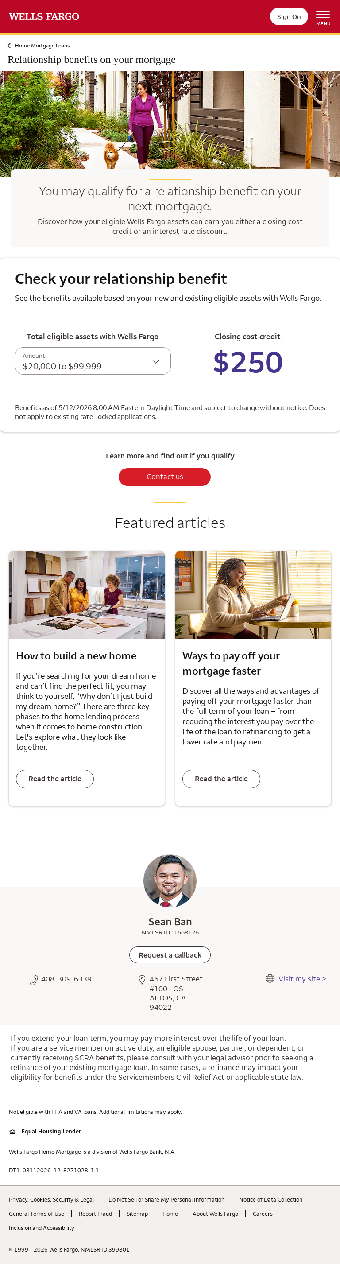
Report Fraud (95, 1213)
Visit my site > (302, 979)
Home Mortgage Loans (42, 45)
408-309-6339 (66, 979)
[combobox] (93, 361)
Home (170, 1213)
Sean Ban (170, 921)
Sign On (289, 16)
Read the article (54, 778)
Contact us (165, 476)
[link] (170, 954)
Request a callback (170, 955)
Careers (263, 1213)
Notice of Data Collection (270, 1199)
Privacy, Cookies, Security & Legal (51, 1199)
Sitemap (137, 1213)
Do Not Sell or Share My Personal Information (166, 1199)
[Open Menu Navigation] (326, 16)
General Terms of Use (36, 1213)
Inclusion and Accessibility (41, 1227)
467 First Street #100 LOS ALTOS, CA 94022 (176, 993)
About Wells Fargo (215, 1213)
